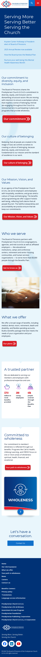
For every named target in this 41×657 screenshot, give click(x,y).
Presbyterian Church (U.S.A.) (13, 604)
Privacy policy (7, 592)
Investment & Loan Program (13, 610)
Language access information (13, 598)
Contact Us (20, 543)
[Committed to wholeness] (20, 493)
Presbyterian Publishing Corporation (16, 616)
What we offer (7, 570)
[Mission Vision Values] (20, 216)
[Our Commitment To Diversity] (17, 119)
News (4, 576)
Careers (5, 579)
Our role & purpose (9, 567)
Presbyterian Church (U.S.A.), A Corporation (18, 620)
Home (4, 564)
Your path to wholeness (11, 573)
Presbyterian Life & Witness (13, 607)
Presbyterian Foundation (11, 613)
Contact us (6, 583)
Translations (7, 595)
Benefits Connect (8, 588)
